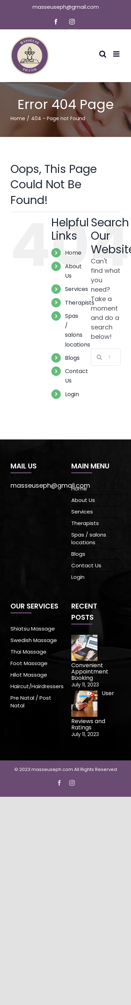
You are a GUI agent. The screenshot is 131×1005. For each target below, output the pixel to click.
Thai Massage (28, 651)
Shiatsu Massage (32, 628)
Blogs (72, 358)
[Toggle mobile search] (102, 54)
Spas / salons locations (88, 538)
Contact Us (86, 565)
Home (73, 253)
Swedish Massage (33, 640)
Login (72, 394)
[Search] (99, 357)
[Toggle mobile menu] (117, 54)
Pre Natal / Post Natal (30, 701)
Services (76, 289)
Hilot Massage (28, 674)
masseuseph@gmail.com (65, 6)
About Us (83, 500)
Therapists (79, 303)
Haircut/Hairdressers (35, 686)
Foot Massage (29, 663)
